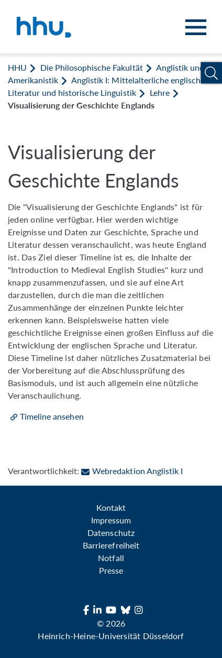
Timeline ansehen (52, 416)
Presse (111, 570)
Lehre (160, 92)
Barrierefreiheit (111, 545)
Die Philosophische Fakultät (91, 67)
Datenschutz (110, 533)
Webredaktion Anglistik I (131, 471)
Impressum (111, 520)
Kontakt (111, 507)
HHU (17, 67)
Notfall (111, 558)
